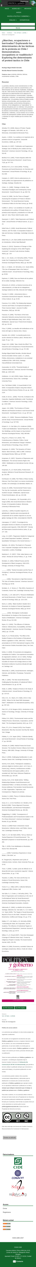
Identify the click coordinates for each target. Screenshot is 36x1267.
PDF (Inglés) (21, 1007)
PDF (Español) (9, 1007)
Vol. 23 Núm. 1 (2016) (20, 33)
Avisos (18, 12)
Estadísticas (24, 20)
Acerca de (16, 8)
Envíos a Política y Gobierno (18, 16)
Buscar (18, 28)
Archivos (27, 8)
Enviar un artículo (10, 1137)
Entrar (33, 1)
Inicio (7, 8)
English (12, 20)
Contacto (18, 1261)
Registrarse (24, 1)
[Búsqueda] (18, 24)
